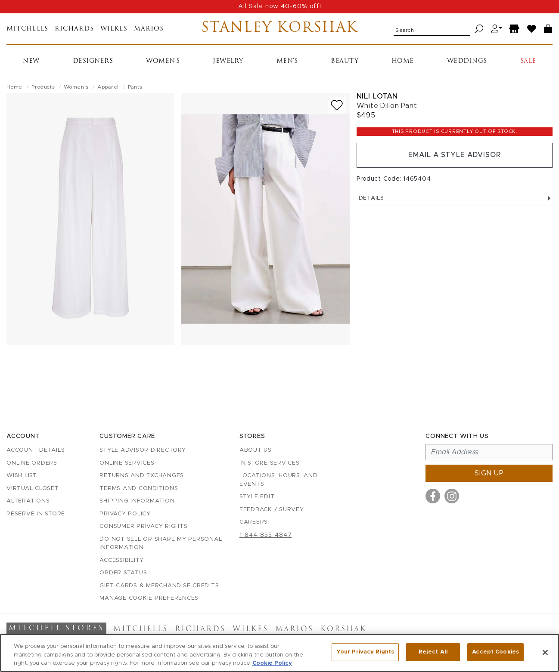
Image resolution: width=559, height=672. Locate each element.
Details (454, 198)
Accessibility (121, 560)
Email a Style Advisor (454, 155)
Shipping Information (136, 501)
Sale (528, 61)
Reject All (433, 652)
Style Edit (257, 496)
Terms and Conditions (138, 488)
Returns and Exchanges (141, 475)
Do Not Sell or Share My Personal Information (160, 543)
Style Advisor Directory (142, 450)
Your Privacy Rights (365, 652)
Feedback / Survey (271, 509)
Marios (149, 29)
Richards (74, 29)
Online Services (126, 463)
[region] (279, 653)
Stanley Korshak (279, 29)
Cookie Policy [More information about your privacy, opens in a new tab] (272, 663)
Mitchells (27, 29)
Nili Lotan (377, 96)
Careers (253, 522)
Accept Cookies (495, 652)
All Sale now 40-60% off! (279, 6)
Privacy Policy (125, 514)
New (31, 61)
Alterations (28, 501)
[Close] (545, 652)
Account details (35, 450)
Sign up (489, 473)
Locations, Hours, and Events (278, 480)
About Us (255, 450)
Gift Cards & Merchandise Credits (159, 586)
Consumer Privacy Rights (143, 526)
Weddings (467, 61)
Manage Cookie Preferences (149, 598)
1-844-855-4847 (265, 535)
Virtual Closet (32, 488)
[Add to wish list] (336, 105)
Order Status (123, 573)
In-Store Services (269, 463)
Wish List (21, 475)
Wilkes (113, 29)
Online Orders (31, 463)
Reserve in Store (35, 514)
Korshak (343, 629)
